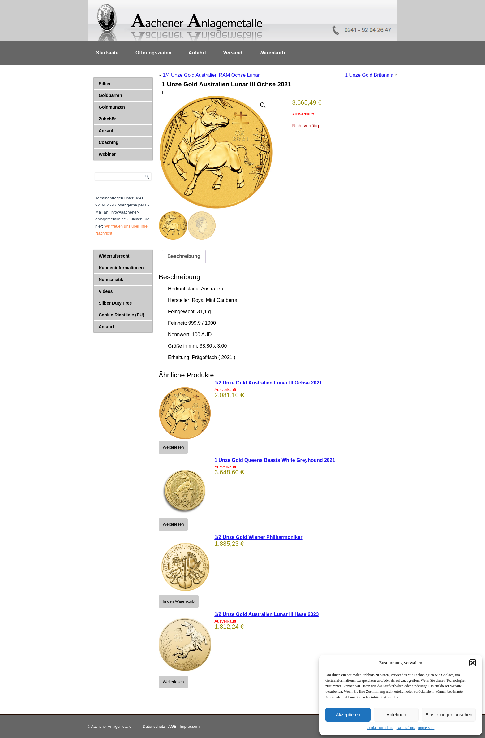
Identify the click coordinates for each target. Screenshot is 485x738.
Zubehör (107, 118)
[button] (473, 663)
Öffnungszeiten (153, 52)
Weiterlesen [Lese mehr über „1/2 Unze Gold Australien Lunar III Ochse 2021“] (173, 447)
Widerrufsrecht (114, 256)
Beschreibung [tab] (183, 256)
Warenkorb (272, 52)
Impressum (426, 728)
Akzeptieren (348, 714)
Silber (105, 83)
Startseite (107, 52)
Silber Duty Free (115, 303)
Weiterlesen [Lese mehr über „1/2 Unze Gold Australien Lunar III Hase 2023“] (173, 681)
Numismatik (111, 279)
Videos (106, 291)
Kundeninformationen (121, 267)
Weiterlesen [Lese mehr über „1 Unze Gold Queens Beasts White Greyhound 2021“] (173, 524)
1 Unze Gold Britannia (369, 75)
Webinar (107, 154)
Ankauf (106, 130)
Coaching (108, 142)
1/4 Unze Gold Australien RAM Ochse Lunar (211, 75)
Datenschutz (406, 728)
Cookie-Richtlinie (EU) (121, 314)
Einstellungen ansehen (448, 714)
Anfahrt (197, 52)
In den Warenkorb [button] (179, 601)
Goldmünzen (112, 107)
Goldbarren (110, 95)
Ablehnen (396, 714)
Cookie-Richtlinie (380, 728)
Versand (232, 52)
